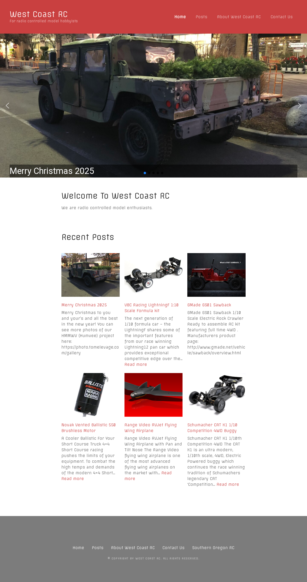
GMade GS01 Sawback (209, 305)
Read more (135, 364)
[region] (153, 106)
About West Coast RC (239, 16)
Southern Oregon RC (213, 547)
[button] (153, 106)
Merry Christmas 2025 (84, 305)
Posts (201, 16)
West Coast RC (39, 14)
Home (180, 16)
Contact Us (282, 16)
